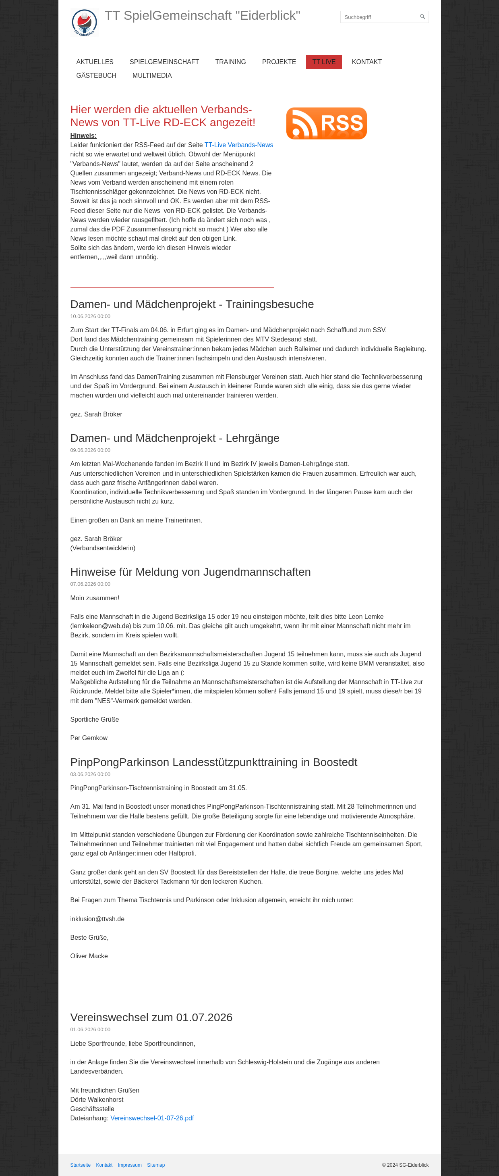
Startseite (80, 1165)
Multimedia (152, 75)
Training (230, 61)
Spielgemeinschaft (164, 61)
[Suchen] (423, 17)
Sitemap (156, 1165)
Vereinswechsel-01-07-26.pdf (152, 1118)
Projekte (279, 61)
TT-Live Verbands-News (239, 145)
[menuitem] (95, 62)
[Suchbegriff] (384, 17)
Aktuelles (95, 61)
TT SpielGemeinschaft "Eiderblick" (202, 15)
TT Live (323, 61)
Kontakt (367, 61)
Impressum (130, 1165)
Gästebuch (97, 75)
